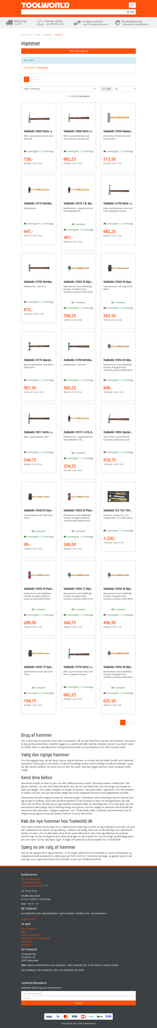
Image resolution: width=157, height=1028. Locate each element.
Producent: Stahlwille (35, 67)
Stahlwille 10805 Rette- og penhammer (45, 131)
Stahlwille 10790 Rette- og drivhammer (124, 203)
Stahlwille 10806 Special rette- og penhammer (128, 432)
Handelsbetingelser (31, 882)
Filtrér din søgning (78, 51)
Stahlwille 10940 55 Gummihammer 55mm (47, 510)
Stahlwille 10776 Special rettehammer (45, 360)
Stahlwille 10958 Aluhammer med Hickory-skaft (129, 131)
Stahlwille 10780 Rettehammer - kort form (87, 360)
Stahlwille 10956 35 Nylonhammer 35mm (86, 281)
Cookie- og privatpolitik (34, 885)
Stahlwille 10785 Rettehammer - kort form (47, 281)
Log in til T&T (28, 919)
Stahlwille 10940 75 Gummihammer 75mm (47, 667)
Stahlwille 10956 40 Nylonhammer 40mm (126, 588)
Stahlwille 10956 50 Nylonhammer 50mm (126, 667)
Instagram (26, 944)
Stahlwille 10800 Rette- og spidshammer (86, 131)
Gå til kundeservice (30, 879)
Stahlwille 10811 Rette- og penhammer (45, 432)
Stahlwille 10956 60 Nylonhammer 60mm (126, 360)
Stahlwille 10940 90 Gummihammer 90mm (126, 281)
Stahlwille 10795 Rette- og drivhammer (85, 667)
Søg (130, 11)
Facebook (26, 941)
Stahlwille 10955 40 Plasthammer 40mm (46, 588)
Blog (23, 931)
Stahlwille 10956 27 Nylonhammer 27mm (86, 588)
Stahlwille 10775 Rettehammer (41, 203)
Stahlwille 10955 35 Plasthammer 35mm (86, 510)
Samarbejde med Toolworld (35, 938)
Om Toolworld (28, 928)
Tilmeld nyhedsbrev (31, 935)
